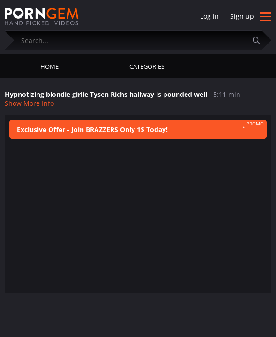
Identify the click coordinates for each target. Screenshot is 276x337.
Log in (209, 16)
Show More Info (29, 103)
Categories (146, 66)
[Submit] (259, 40)
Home (49, 66)
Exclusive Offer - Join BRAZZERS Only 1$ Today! (92, 129)
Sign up (242, 16)
